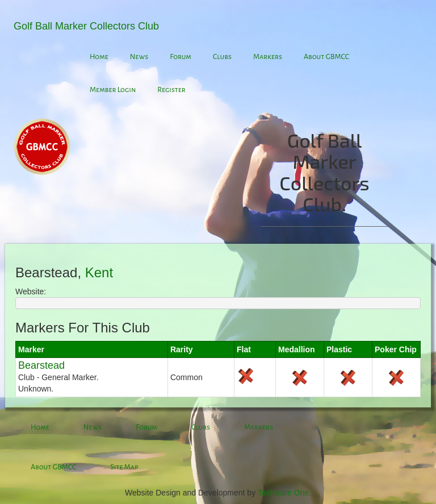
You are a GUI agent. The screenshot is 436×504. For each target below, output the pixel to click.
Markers (267, 57)
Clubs (222, 57)
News (139, 57)
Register (171, 90)
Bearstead (41, 365)
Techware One (283, 492)
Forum (180, 57)
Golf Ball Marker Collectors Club (86, 26)
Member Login (113, 90)
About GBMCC (326, 57)
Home (99, 57)
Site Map (124, 467)
